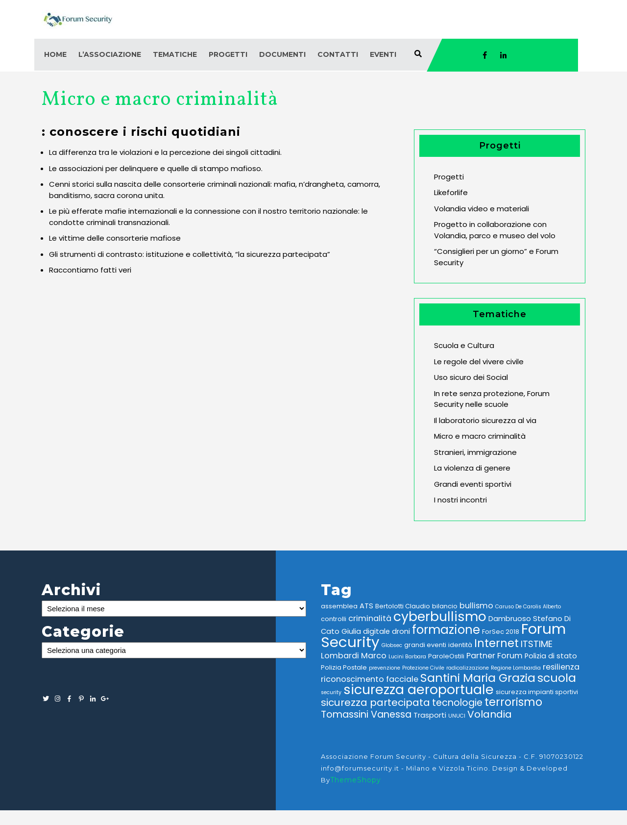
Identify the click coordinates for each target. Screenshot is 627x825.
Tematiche (175, 54)
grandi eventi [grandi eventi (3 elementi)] (425, 645)
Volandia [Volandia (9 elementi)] (489, 714)
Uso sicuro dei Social (471, 377)
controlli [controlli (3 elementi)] (333, 619)
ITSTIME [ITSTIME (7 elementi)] (537, 644)
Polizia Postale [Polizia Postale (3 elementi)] (344, 667)
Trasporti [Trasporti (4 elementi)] (429, 715)
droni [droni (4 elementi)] (401, 631)
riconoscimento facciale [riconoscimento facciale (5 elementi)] (369, 679)
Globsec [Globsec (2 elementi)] (392, 645)
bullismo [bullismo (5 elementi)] (476, 605)
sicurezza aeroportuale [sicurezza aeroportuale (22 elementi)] (418, 689)
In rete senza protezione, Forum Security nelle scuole (492, 399)
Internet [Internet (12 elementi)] (496, 643)
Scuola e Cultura (464, 345)
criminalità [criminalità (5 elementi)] (369, 618)
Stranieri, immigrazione (475, 452)
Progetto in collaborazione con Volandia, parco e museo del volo (494, 230)
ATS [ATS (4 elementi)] (366, 606)
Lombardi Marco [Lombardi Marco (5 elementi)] (353, 655)
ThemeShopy (355, 779)
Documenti (282, 54)
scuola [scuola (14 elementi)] (556, 678)
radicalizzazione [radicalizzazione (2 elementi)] (467, 668)
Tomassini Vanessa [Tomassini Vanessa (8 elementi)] (366, 714)
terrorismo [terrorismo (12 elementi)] (513, 702)
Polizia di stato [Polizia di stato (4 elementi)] (551, 656)
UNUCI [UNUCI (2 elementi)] (456, 716)
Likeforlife (451, 192)
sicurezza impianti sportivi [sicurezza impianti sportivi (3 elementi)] (537, 692)
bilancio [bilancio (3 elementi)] (445, 606)
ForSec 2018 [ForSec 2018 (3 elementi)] (500, 631)
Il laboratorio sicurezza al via (485, 420)
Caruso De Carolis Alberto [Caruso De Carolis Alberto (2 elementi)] (528, 606)
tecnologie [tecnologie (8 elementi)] (457, 702)
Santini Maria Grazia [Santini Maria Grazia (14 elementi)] (477, 678)
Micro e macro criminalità (480, 436)
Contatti (337, 54)
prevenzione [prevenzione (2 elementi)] (384, 668)
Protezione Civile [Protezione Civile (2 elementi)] (423, 668)
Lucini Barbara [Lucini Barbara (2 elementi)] (407, 656)
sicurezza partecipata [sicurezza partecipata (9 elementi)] (375, 702)
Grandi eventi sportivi (472, 484)
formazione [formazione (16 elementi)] (446, 629)
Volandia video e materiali (481, 208)
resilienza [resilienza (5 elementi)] (561, 667)
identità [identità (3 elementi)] (460, 645)
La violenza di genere (472, 468)
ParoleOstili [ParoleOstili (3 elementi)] (446, 656)
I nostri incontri (460, 500)
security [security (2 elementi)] (331, 692)
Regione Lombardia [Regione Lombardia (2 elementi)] (516, 668)
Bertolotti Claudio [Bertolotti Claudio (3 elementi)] (402, 606)
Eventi (383, 54)
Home (55, 54)
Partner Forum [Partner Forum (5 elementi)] (494, 655)
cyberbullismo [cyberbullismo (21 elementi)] (439, 616)
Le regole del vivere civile (479, 361)
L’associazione (109, 54)
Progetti (228, 54)
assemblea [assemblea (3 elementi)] (339, 606)
